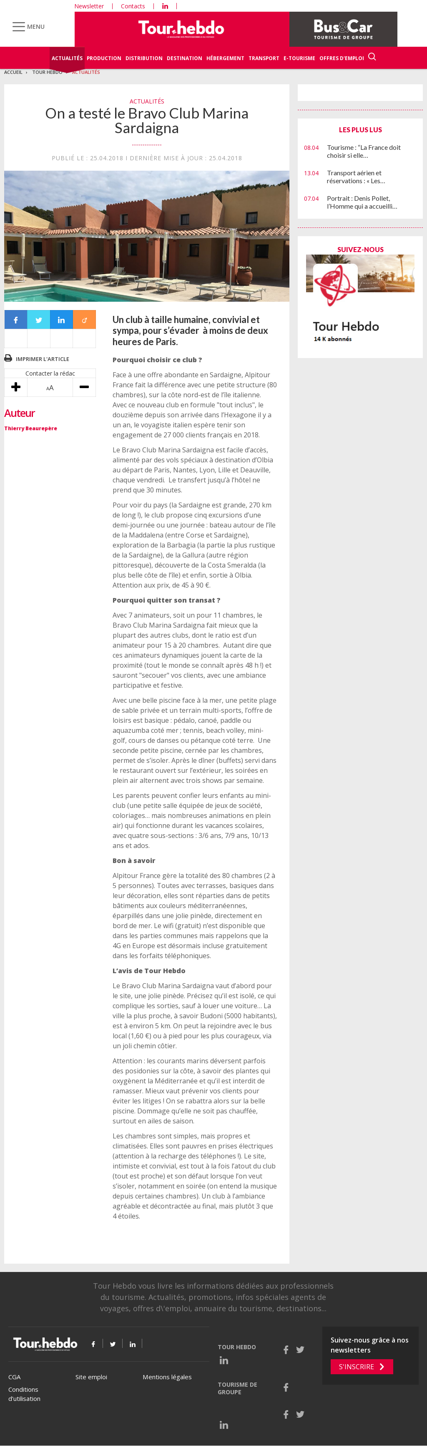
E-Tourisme (299, 58)
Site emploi (91, 1377)
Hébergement (225, 58)
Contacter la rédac (50, 373)
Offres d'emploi (341, 58)
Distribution (144, 58)
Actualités (67, 58)
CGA (14, 1377)
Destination (184, 58)
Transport (264, 58)
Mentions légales (167, 1377)
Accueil (13, 72)
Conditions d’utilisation (24, 1394)
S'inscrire (356, 1366)
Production (104, 58)
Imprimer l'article (42, 359)
